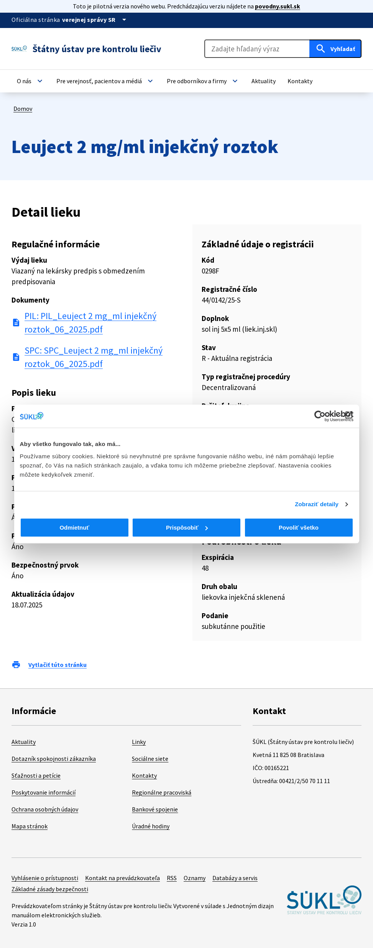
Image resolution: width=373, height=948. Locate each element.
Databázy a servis (235, 878)
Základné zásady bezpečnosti (50, 889)
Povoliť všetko (299, 527)
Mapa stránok (30, 826)
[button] (30, 80)
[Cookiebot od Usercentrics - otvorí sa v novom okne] (319, 416)
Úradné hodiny (150, 826)
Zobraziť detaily (316, 504)
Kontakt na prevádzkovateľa (122, 878)
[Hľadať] (335, 49)
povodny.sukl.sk (277, 6)
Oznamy (194, 878)
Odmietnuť (74, 527)
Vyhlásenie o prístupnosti (45, 878)
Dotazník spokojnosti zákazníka (54, 758)
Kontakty (144, 775)
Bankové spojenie (155, 809)
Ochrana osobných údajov (45, 809)
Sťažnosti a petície (36, 775)
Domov (22, 108)
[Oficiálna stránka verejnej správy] (95, 19)
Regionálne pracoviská (161, 792)
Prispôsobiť (187, 527)
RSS (172, 878)
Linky (139, 742)
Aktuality (24, 742)
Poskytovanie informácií (44, 792)
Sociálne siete (150, 758)
